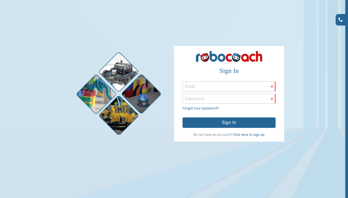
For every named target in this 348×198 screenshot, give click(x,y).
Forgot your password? (201, 108)
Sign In (229, 122)
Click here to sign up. (249, 135)
